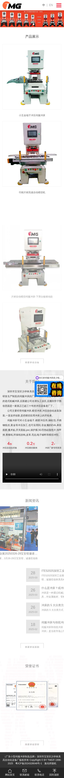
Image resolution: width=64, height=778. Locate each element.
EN (51, 5)
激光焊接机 (50, 763)
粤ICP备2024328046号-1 (28, 763)
